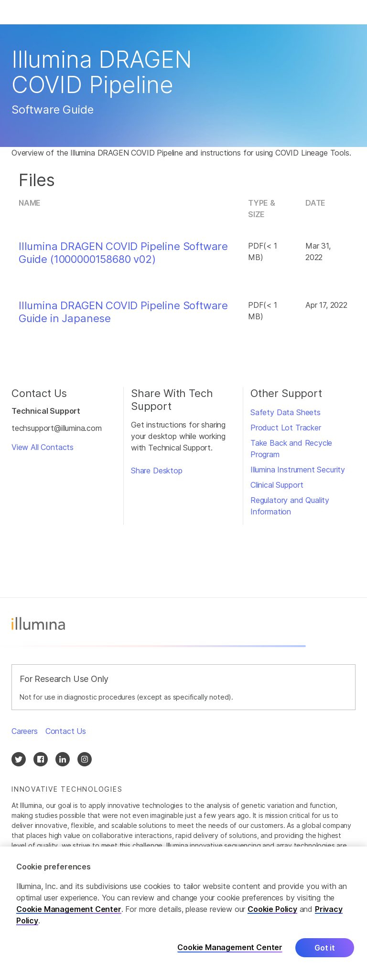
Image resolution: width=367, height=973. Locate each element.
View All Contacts (42, 447)
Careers (24, 731)
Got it (324, 947)
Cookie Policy (272, 909)
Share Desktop (157, 470)
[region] (183, 910)
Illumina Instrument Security (297, 469)
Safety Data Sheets (285, 412)
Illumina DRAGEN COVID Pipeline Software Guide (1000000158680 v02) (123, 252)
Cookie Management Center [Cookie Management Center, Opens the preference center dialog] (229, 947)
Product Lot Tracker (285, 427)
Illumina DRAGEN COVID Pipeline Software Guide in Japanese (123, 311)
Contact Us (65, 731)
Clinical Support (276, 485)
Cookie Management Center (68, 909)
